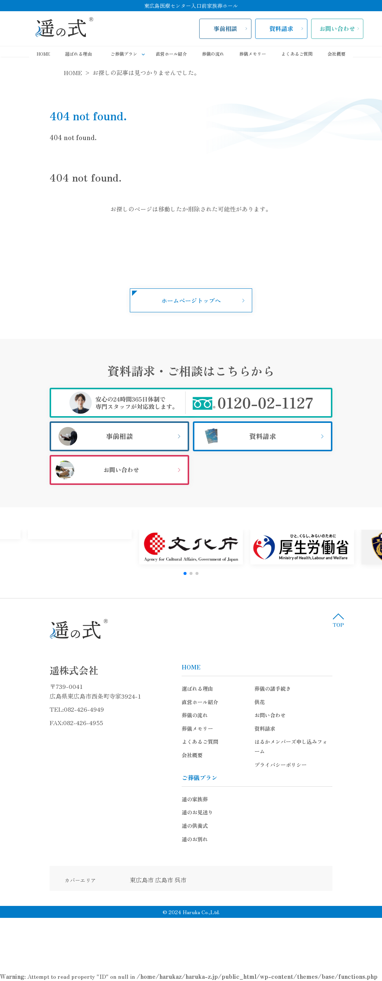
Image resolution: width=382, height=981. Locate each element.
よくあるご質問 (297, 53)
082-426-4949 (63, 709)
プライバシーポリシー (260, 755)
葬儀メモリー (252, 53)
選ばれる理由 (78, 53)
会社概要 (336, 53)
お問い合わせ (337, 28)
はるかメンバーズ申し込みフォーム (275, 741)
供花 (239, 702)
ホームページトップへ (191, 300)
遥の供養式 (174, 816)
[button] (185, 573)
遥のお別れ (174, 829)
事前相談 (225, 28)
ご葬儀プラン (129, 54)
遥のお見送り (176, 803)
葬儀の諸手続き (252, 688)
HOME (43, 53)
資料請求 (281, 28)
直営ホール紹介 (171, 53)
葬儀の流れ (213, 53)
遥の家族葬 (174, 789)
